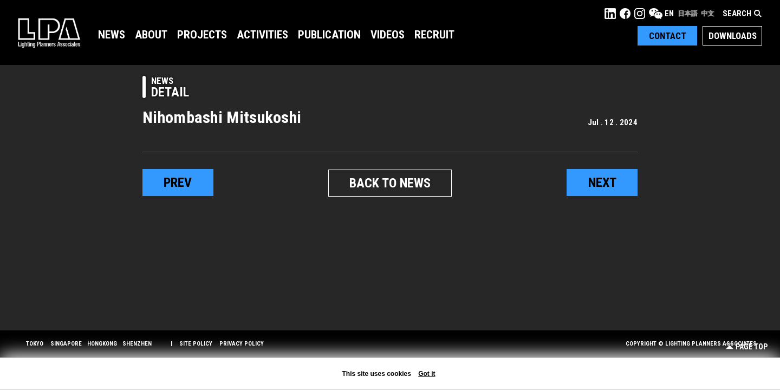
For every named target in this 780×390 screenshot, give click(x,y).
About (151, 34)
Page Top (747, 347)
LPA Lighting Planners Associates (49, 32)
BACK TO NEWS (390, 183)
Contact (667, 35)
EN (669, 13)
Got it (426, 374)
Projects (202, 34)
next (602, 182)
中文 (707, 13)
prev (178, 182)
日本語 (687, 13)
